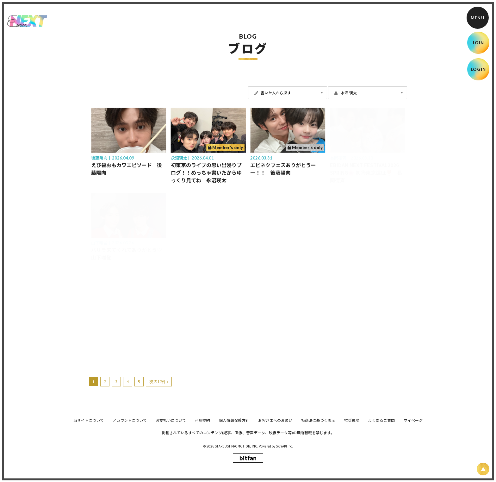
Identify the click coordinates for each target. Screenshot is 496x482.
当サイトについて (88, 465)
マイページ (413, 465)
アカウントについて (130, 465)
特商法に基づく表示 (318, 465)
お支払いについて (171, 465)
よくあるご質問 (381, 465)
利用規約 (202, 465)
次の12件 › (158, 382)
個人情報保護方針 (234, 465)
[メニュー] (478, 18)
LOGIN (478, 69)
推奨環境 (351, 465)
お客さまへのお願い (275, 465)
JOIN (478, 42)
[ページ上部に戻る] (483, 469)
